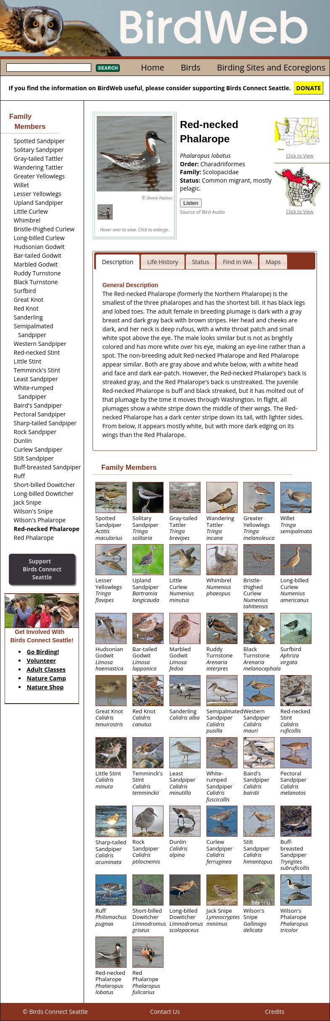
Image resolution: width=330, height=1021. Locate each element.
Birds (191, 67)
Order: (190, 164)
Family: (191, 172)
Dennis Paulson (159, 198)
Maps (273, 262)
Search (108, 68)
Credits (274, 1012)
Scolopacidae (221, 172)
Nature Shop (45, 687)
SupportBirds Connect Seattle (42, 569)
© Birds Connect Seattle (55, 1012)
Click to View (300, 155)
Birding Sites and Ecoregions (271, 67)
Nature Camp (46, 678)
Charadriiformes (223, 164)
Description (118, 262)
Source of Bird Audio (202, 212)
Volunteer (41, 661)
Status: (191, 180)
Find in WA (237, 262)
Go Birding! (43, 652)
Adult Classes (46, 669)
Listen (190, 203)
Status (200, 262)
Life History (162, 262)
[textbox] (48, 67)
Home (152, 67)
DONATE (308, 88)
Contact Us (165, 1012)
